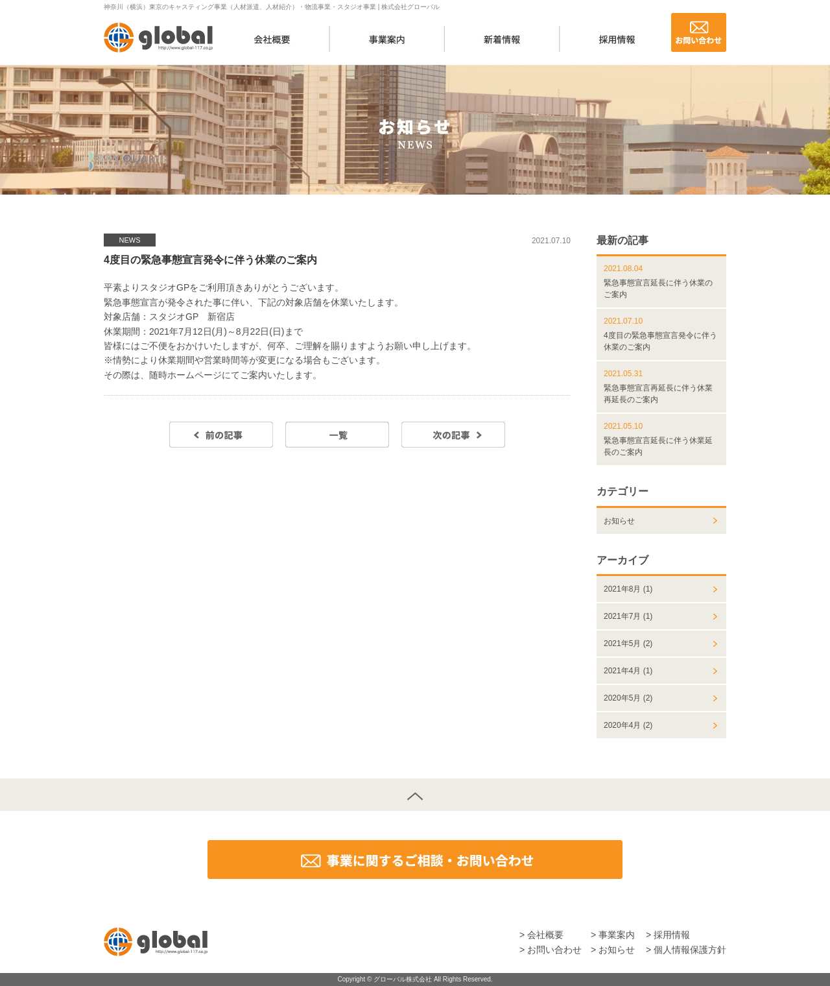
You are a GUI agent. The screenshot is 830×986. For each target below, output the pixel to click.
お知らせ (619, 520)
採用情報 (617, 39)
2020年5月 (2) (628, 698)
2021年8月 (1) (628, 589)
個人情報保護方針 (690, 949)
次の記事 (453, 435)
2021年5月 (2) (628, 643)
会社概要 (272, 39)
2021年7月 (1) (628, 616)
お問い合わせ (698, 32)
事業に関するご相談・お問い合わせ (415, 859)
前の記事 (221, 435)
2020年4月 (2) (628, 725)
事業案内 (387, 39)
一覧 (337, 435)
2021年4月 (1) (628, 670)
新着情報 (502, 39)
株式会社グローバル (158, 38)
